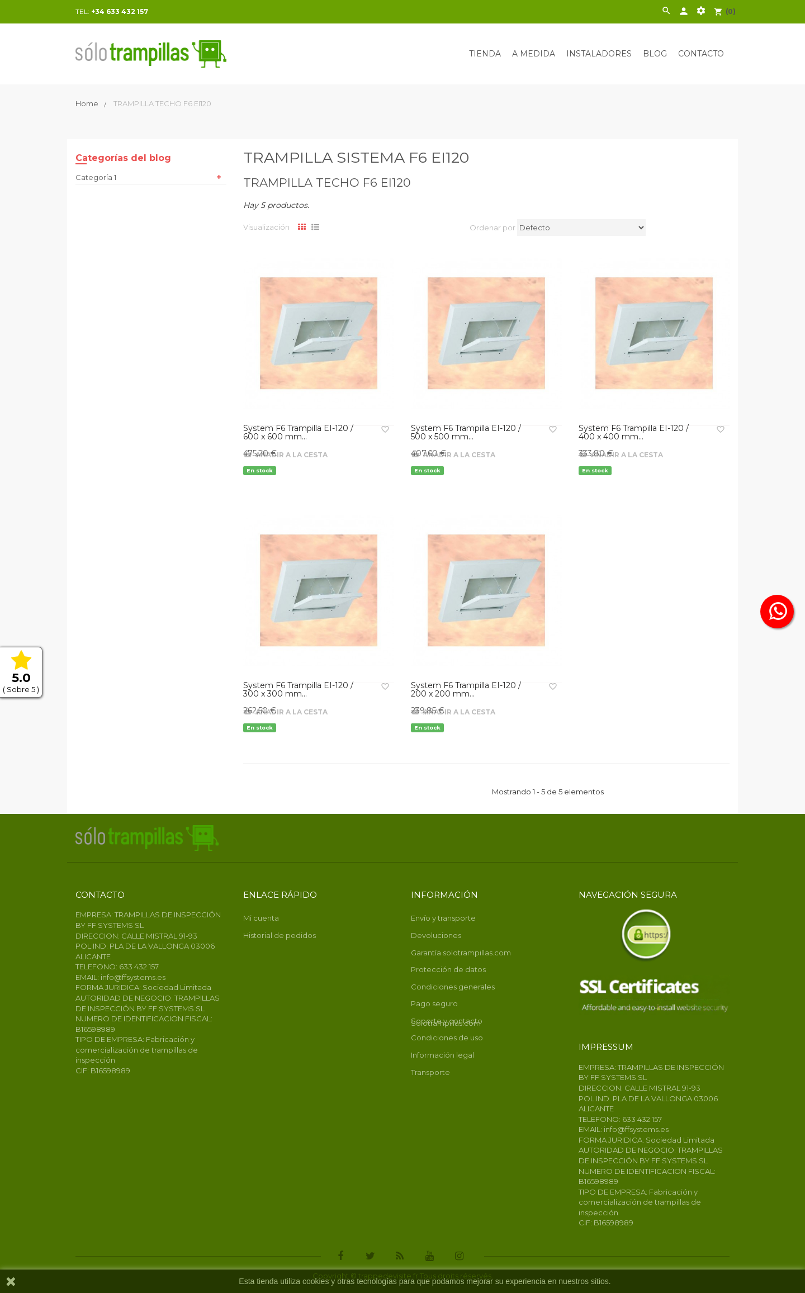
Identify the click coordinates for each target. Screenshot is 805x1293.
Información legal (442, 1054)
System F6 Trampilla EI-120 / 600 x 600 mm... (298, 433)
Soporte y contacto (446, 1020)
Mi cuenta (261, 917)
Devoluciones (436, 935)
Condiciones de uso (447, 1037)
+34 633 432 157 (119, 11)
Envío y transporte (443, 917)
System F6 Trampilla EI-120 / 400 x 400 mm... (634, 433)
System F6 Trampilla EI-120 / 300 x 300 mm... (298, 690)
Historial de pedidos (279, 935)
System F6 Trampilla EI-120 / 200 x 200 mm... (466, 690)
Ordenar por (492, 227)
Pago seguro (434, 1003)
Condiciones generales (453, 986)
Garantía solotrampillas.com (461, 952)
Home (87, 103)
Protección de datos (448, 969)
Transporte (430, 1072)
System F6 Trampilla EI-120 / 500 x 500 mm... (466, 433)
